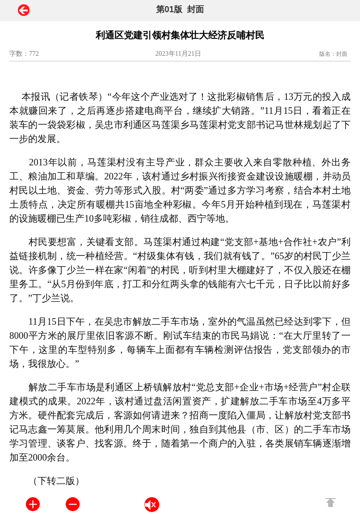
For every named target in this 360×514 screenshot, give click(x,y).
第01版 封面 (180, 9)
